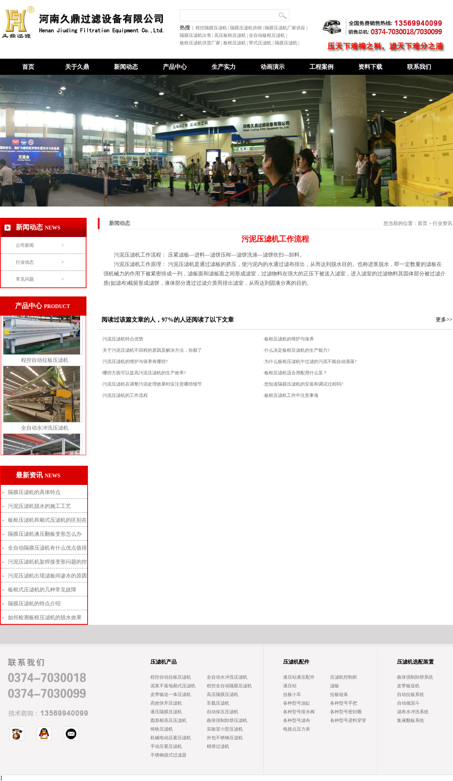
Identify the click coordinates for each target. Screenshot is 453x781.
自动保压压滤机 (222, 711)
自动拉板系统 (410, 694)
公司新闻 (40, 245)
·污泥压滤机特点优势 (122, 339)
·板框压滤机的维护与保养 (288, 339)
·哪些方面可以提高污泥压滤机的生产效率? (144, 372)
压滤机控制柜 (343, 677)
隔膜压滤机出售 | (197, 35)
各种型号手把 (343, 703)
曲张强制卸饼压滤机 (227, 720)
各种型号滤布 (296, 720)
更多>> (444, 319)
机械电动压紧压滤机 (170, 737)
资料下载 (370, 67)
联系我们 (419, 67)
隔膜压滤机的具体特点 (34, 492)
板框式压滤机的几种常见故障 (42, 590)
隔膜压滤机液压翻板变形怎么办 (45, 534)
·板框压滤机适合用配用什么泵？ (295, 372)
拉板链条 (339, 694)
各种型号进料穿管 (348, 720)
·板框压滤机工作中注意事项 (290, 395)
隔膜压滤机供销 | (247, 27)
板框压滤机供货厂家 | (201, 43)
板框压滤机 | (236, 43)
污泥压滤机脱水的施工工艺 (39, 506)
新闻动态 (126, 67)
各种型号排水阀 (299, 711)
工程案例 (321, 67)
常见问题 (40, 279)
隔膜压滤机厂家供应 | (286, 27)
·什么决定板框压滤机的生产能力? (296, 350)
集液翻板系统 (410, 720)
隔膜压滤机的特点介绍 (34, 603)
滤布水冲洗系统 (413, 711)
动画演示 (273, 67)
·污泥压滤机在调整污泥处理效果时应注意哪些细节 (152, 384)
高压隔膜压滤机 (222, 694)
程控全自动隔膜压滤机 (229, 685)
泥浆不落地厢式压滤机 (172, 685)
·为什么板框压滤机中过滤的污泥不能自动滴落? (309, 361)
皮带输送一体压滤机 (170, 694)
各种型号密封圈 (346, 711)
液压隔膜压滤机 (166, 711)
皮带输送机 (408, 685)
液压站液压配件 (299, 677)
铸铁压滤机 (161, 729)
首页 (28, 67)
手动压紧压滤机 (166, 746)
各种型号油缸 (296, 703)
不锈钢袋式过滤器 (168, 755)
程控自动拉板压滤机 (44, 362)
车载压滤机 (218, 703)
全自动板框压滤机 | (268, 35)
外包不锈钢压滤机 (225, 737)
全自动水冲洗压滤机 (44, 430)
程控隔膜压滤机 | (212, 27)
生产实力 (224, 67)
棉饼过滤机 (218, 746)
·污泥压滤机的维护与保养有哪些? (135, 361)
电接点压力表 (296, 729)
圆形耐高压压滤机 (168, 720)
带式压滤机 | (261, 43)
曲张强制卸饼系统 (415, 677)
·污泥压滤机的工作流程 (125, 395)
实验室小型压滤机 (225, 729)
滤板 (334, 685)
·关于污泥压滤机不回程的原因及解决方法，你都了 (152, 350)
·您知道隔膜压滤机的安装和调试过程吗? (303, 384)
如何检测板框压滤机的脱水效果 (45, 617)
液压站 (290, 685)
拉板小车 (292, 694)
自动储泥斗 (408, 703)
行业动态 (40, 262)
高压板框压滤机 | (231, 35)
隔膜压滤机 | (287, 43)
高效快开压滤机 (166, 703)
